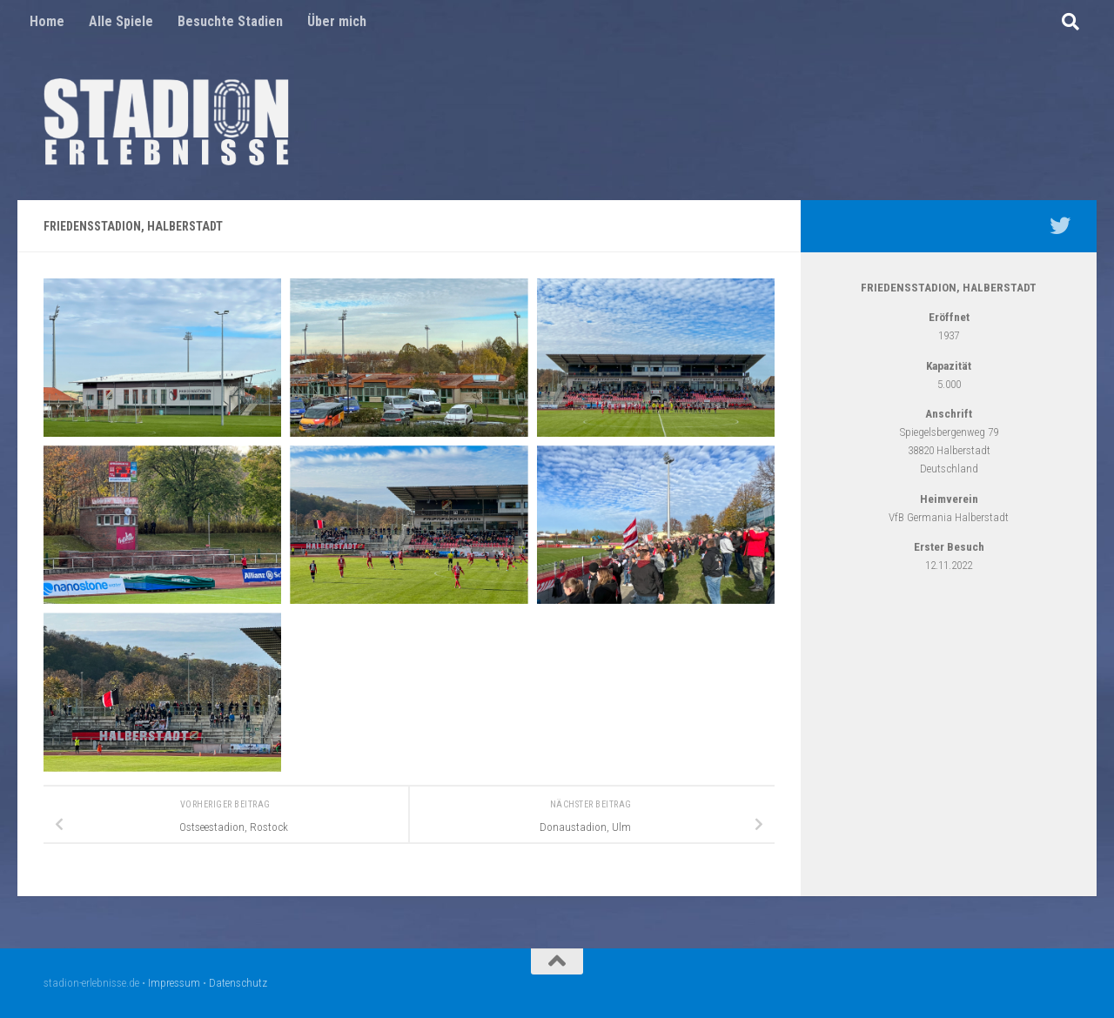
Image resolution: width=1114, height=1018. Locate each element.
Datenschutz (238, 982)
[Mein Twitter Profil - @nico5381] (1060, 225)
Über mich (336, 21)
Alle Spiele (121, 21)
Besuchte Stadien (230, 21)
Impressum (174, 982)
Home (47, 21)
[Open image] (162, 357)
